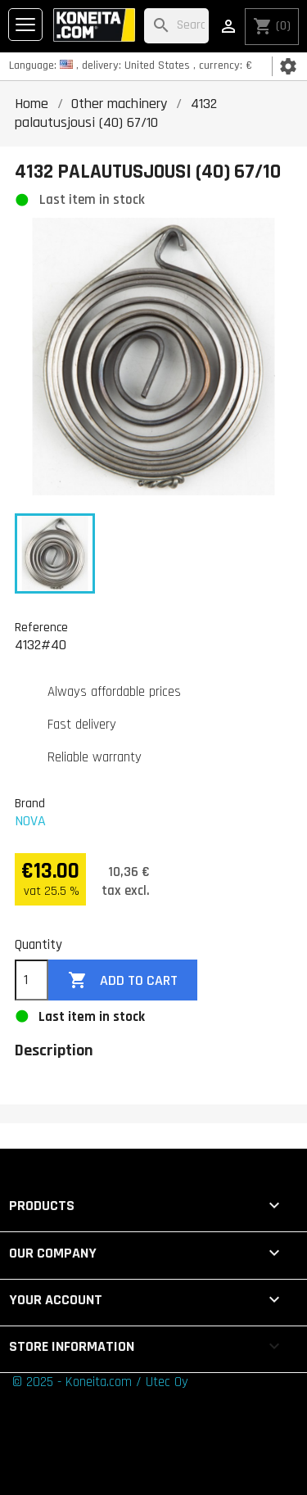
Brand (30, 803)
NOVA (30, 820)
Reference (41, 627)
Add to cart (123, 980)
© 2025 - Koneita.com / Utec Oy (100, 1382)
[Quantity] (31, 980)
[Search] (176, 25)
